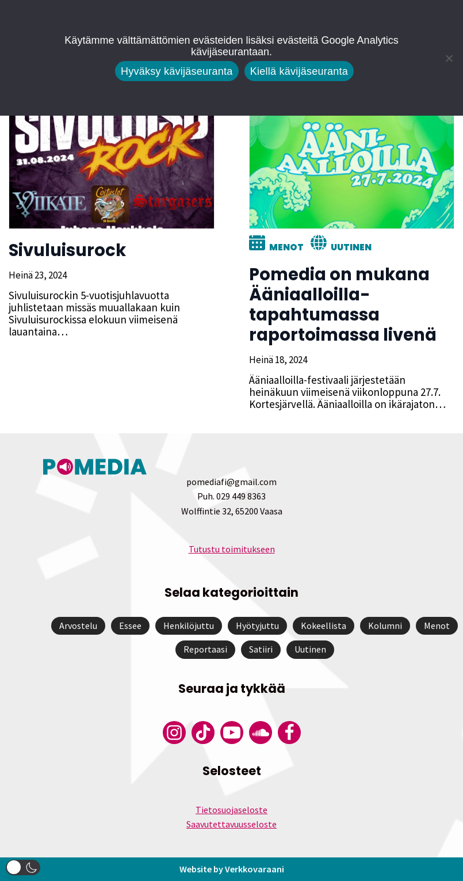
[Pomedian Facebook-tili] (289, 732)
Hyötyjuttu (257, 625)
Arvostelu (78, 625)
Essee (130, 625)
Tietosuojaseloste (231, 809)
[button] (23, 867)
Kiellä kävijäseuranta (299, 71)
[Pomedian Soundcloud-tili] (260, 732)
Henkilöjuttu (188, 625)
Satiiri (261, 649)
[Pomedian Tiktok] (203, 732)
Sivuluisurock (67, 250)
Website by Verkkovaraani (231, 869)
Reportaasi (205, 649)
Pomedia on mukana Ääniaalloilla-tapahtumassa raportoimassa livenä (343, 304)
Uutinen (351, 247)
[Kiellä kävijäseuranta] (448, 58)
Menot (286, 247)
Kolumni (385, 625)
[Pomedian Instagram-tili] (174, 732)
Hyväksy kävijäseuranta (177, 71)
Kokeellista (323, 625)
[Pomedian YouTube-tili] (231, 732)
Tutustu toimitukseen (232, 549)
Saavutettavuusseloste (231, 824)
